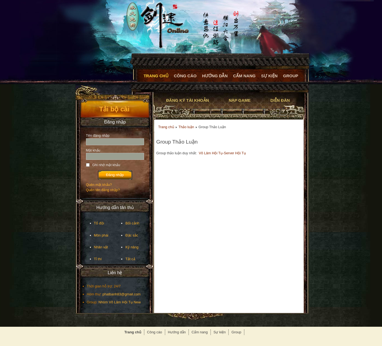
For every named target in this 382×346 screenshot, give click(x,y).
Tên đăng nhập (98, 135)
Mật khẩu (93, 150)
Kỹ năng (132, 247)
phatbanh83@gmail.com (122, 294)
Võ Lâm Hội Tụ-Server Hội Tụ (222, 153)
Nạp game (240, 100)
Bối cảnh (132, 223)
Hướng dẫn (215, 75)
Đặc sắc (131, 235)
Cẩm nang (244, 75)
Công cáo (185, 75)
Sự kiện (269, 75)
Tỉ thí (98, 259)
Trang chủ (155, 75)
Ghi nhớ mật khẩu (106, 165)
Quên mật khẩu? (99, 185)
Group (290, 75)
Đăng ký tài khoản (187, 100)
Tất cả (130, 259)
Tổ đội (99, 223)
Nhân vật (101, 247)
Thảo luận (186, 127)
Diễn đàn (280, 100)
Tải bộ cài (114, 109)
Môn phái (101, 235)
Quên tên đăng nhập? (103, 190)
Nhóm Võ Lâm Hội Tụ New (119, 302)
